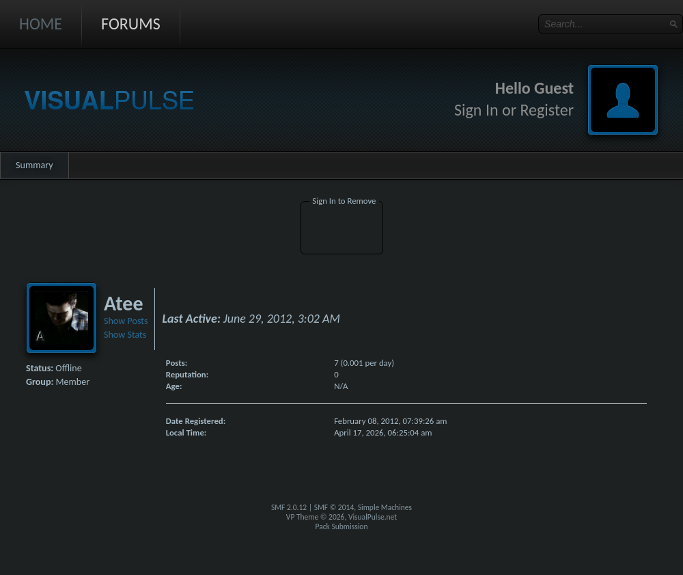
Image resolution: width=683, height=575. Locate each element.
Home (40, 24)
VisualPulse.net (372, 517)
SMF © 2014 (334, 507)
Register (547, 110)
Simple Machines (385, 507)
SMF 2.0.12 (289, 507)
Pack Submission (342, 526)
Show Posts (126, 321)
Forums (131, 24)
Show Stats (125, 334)
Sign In (476, 110)
